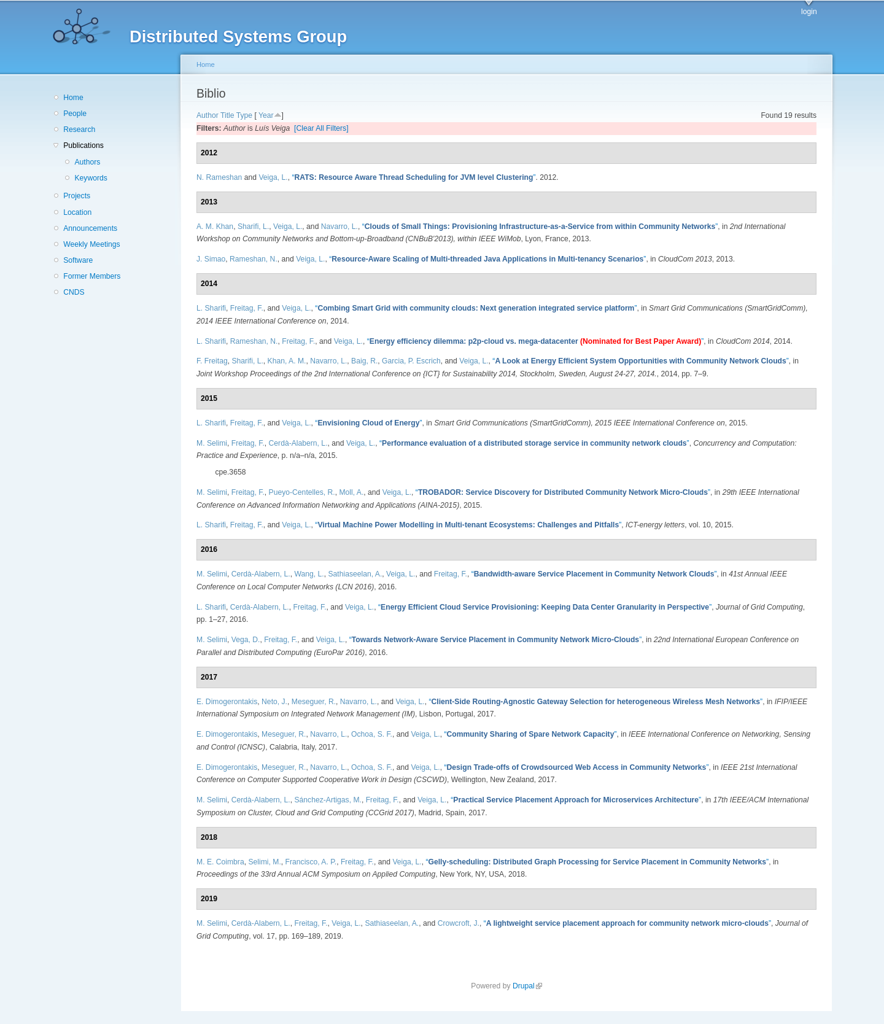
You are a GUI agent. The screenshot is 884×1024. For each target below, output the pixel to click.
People (75, 113)
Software (78, 260)
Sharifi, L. (253, 226)
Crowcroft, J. (458, 923)
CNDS (73, 292)
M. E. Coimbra (220, 862)
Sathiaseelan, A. (355, 574)
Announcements (90, 228)
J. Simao (210, 259)
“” (413, 177)
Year (266, 115)
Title (227, 115)
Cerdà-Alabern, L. (298, 443)
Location (77, 212)
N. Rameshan (219, 177)
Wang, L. (309, 574)
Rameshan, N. (253, 259)
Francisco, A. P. (311, 862)
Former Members (91, 276)
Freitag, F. (246, 308)
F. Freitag (212, 361)
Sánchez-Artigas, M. (327, 800)
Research (79, 129)
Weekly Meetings (91, 244)
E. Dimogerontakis (226, 701)
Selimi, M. (264, 862)
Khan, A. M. (287, 361)
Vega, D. (245, 639)
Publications (83, 145)
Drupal (527, 986)
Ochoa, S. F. (371, 734)
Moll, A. (351, 492)
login (809, 11)
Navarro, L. (339, 226)
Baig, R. (364, 361)
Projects (76, 196)
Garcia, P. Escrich (411, 361)
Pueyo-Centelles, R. (302, 492)
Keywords (90, 178)
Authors (87, 162)
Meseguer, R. (314, 701)
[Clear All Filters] (321, 128)
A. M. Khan (214, 226)
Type (244, 115)
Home (73, 97)
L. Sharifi (211, 308)
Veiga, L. (272, 177)
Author (207, 115)
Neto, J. (274, 701)
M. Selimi (211, 443)
